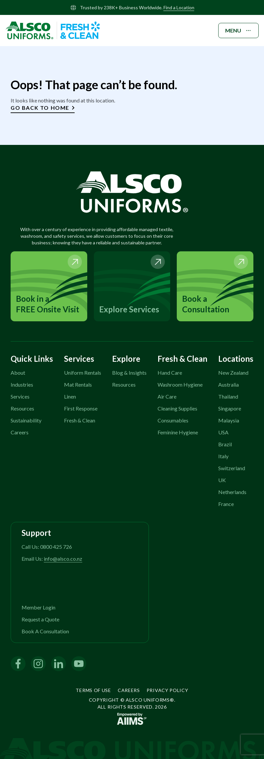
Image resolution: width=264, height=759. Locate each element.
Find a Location (179, 7)
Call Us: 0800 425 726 (47, 546)
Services (20, 396)
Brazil (225, 444)
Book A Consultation (45, 631)
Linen (70, 396)
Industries (22, 384)
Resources (22, 408)
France (226, 504)
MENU (238, 30)
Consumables (173, 420)
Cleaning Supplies (177, 408)
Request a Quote (40, 619)
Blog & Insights (129, 372)
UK (222, 480)
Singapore (229, 408)
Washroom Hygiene (180, 384)
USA (223, 432)
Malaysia (228, 420)
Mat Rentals (78, 384)
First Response (81, 408)
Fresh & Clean (79, 420)
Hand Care (170, 372)
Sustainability (26, 420)
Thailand (228, 396)
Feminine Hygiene (178, 432)
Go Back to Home (43, 107)
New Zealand (233, 372)
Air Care (167, 396)
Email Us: (52, 558)
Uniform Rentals (82, 372)
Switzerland (231, 468)
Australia (228, 384)
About (18, 372)
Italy (223, 456)
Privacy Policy (167, 690)
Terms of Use (93, 690)
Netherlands (232, 492)
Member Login (38, 607)
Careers (20, 432)
